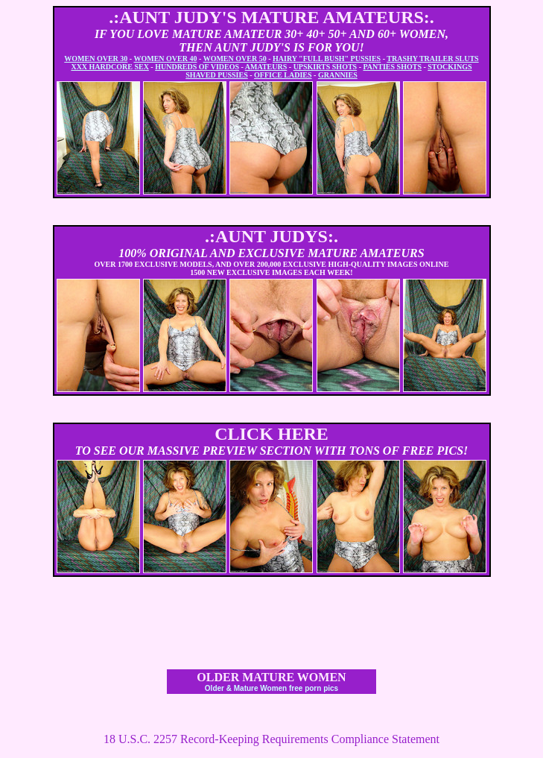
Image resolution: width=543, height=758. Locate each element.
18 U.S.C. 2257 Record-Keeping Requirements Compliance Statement (271, 739)
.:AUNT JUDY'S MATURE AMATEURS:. (271, 17)
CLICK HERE (271, 433)
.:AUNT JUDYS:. (271, 236)
